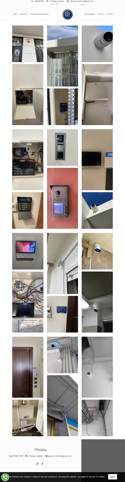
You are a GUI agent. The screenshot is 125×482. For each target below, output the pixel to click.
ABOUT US (23, 14)
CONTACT (110, 14)
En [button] (83, 4)
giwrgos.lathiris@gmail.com (81, 1)
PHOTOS (101, 14)
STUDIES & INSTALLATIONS (39, 14)
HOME (15, 14)
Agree (112, 477)
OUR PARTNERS (89, 14)
